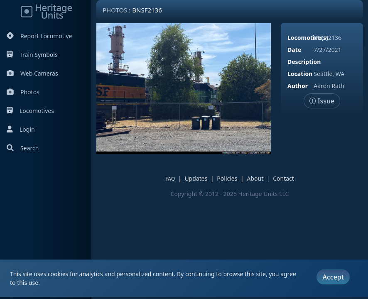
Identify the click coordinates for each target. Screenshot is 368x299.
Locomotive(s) (307, 38)
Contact (283, 178)
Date (294, 50)
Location (299, 74)
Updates (195, 178)
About (255, 178)
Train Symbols (32, 55)
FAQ (170, 178)
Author (297, 86)
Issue (322, 100)
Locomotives (30, 111)
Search (23, 148)
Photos (23, 92)
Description (304, 62)
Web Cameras (32, 73)
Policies (227, 178)
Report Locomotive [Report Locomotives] (39, 36)
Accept (332, 277)
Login (21, 129)
